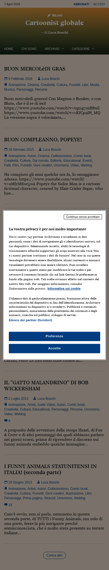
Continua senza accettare (83, 216)
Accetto (54, 348)
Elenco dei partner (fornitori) (30, 320)
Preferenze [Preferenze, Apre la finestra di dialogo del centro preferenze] (54, 336)
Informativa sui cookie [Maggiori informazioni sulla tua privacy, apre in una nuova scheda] (64, 288)
